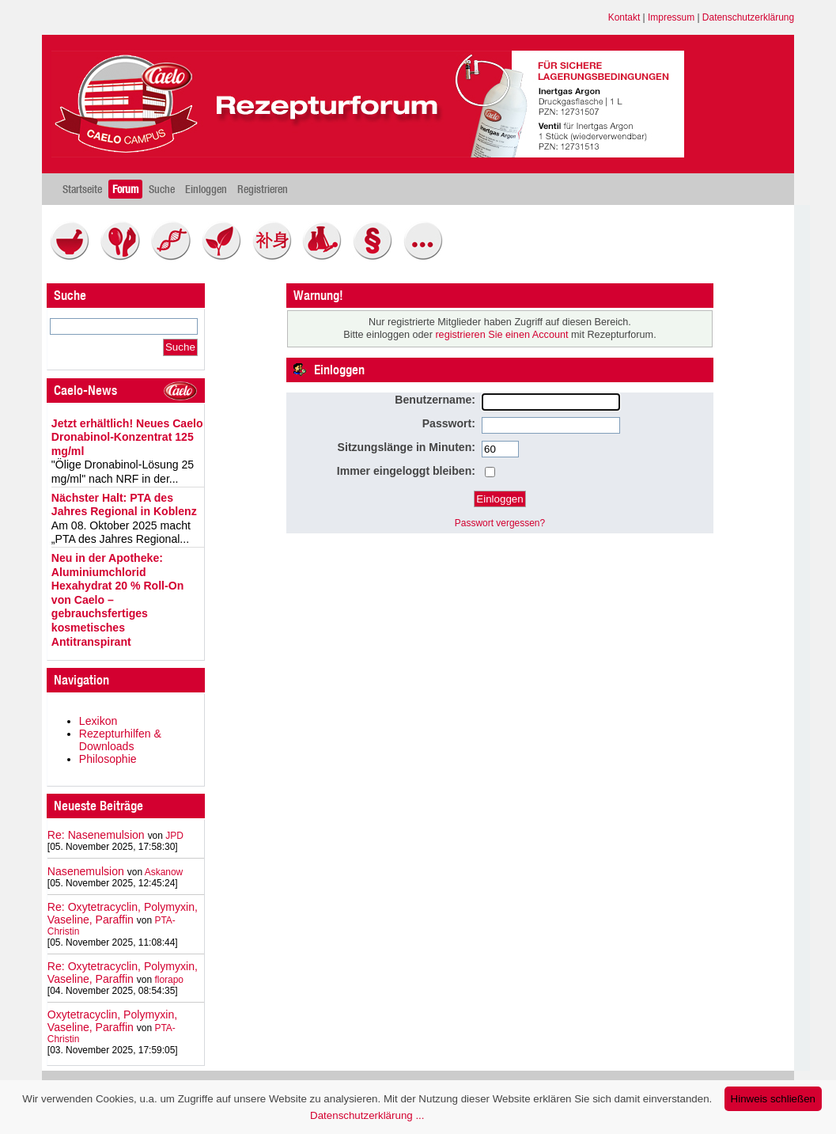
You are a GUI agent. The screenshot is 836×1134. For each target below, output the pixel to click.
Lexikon (98, 721)
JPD (174, 835)
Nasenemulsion (85, 871)
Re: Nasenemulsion (96, 835)
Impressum (671, 17)
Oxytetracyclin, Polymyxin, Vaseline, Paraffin (112, 1020)
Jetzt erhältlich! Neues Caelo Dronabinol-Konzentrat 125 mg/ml (127, 437)
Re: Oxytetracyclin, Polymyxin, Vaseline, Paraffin (122, 913)
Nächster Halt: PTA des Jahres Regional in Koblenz (124, 504)
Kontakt (624, 17)
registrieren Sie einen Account (501, 334)
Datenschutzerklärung (748, 17)
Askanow (164, 872)
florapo (168, 979)
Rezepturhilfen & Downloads (120, 740)
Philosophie (108, 759)
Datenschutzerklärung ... (367, 1115)
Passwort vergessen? (500, 523)
